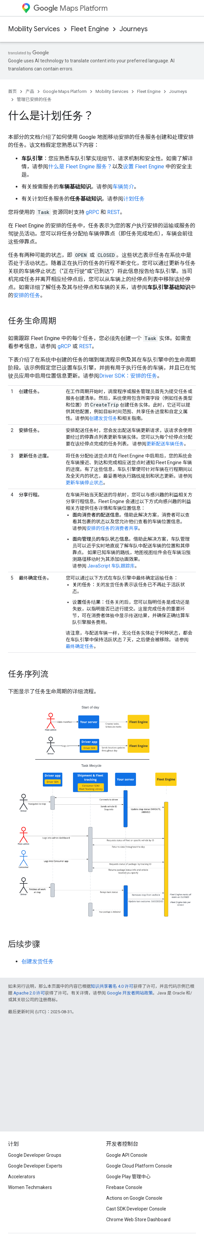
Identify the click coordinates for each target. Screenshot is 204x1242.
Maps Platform (70, 8)
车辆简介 (123, 186)
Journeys (134, 29)
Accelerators (21, 1176)
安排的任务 (26, 295)
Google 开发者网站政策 (130, 992)
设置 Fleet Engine (143, 166)
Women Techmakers (30, 1187)
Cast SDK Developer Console (136, 1208)
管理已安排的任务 (34, 99)
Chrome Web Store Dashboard (138, 1219)
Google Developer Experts (35, 1166)
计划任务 (134, 199)
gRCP (64, 346)
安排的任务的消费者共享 (112, 528)
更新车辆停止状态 (84, 482)
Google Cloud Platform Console (139, 1166)
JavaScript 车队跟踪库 (111, 566)
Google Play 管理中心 (128, 1176)
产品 (29, 91)
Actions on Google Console (134, 1198)
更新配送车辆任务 (165, 443)
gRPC (92, 212)
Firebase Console (124, 1187)
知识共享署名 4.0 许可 (112, 986)
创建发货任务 (103, 418)
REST (113, 212)
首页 (12, 91)
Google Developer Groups (34, 1155)
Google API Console (126, 1155)
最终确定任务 (80, 646)
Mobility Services (34, 29)
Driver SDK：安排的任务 (128, 376)
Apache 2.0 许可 (29, 992)
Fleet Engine (90, 29)
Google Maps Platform (65, 91)
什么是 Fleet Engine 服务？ (80, 166)
